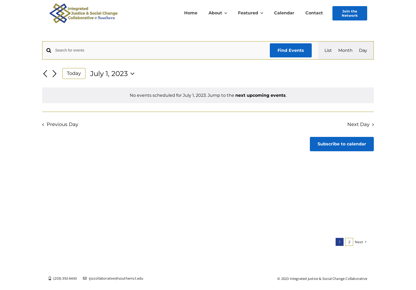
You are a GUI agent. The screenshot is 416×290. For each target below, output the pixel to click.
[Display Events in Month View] (345, 50)
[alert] (208, 95)
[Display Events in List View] (328, 50)
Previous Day (62, 124)
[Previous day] (45, 74)
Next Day (358, 124)
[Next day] (54, 74)
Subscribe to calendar (342, 143)
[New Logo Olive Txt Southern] (84, 4)
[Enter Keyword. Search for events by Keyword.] (159, 50)
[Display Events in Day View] (363, 50)
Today (74, 73)
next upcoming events (260, 95)
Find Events (291, 50)
